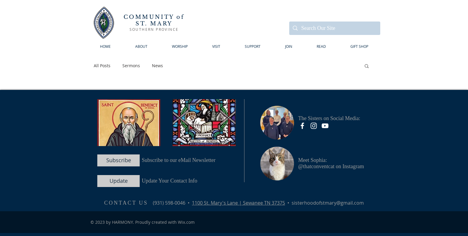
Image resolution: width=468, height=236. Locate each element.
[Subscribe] (118, 160)
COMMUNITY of (154, 17)
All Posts (102, 65)
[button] (216, 46)
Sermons (131, 65)
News (157, 65)
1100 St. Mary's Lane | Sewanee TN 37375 (238, 203)
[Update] (118, 181)
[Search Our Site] (334, 28)
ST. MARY (154, 23)
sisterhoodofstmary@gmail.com (328, 203)
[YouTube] (325, 126)
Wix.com (186, 222)
